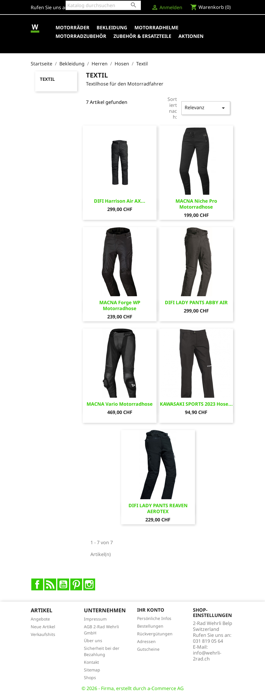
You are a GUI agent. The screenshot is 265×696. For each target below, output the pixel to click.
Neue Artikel (43, 626)
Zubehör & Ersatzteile (142, 36)
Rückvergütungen (155, 634)
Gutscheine (148, 649)
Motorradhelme (156, 27)
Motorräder (73, 27)
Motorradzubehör (81, 36)
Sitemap (92, 670)
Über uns (93, 640)
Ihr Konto (150, 610)
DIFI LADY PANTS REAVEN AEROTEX (158, 508)
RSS (50, 584)
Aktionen (191, 36)
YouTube (63, 584)
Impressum (95, 619)
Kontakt (91, 662)
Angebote (40, 619)
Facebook (37, 584)
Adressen (146, 641)
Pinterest (76, 584)
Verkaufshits (43, 634)
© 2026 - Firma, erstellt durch (114, 688)
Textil (47, 79)
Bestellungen (150, 626)
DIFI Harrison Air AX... (119, 201)
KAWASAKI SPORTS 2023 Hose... (196, 404)
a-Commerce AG (165, 688)
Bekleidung (112, 27)
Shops (90, 677)
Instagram (89, 584)
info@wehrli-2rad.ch (207, 656)
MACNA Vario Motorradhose (120, 404)
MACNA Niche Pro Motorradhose (196, 204)
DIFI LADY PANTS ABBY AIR (196, 302)
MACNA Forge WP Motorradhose (119, 305)
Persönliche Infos (154, 618)
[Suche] (103, 5)
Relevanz (206, 108)
